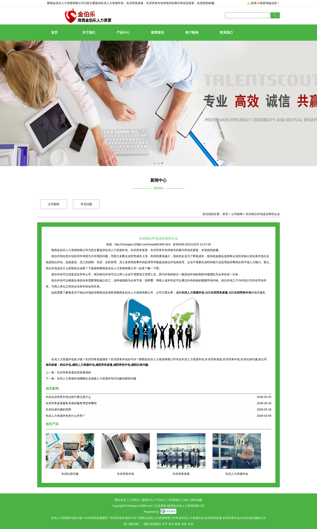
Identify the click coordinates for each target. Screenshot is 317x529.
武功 (171, 524)
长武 (190, 524)
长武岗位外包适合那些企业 (263, 214)
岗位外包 (65, 364)
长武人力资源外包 (112, 3)
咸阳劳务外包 (121, 364)
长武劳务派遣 (181, 473)
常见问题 (86, 204)
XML (186, 499)
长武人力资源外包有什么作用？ (65, 415)
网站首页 (120, 499)
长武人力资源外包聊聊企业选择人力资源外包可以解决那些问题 (96, 378)
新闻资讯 (157, 32)
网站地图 (196, 499)
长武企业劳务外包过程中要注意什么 (68, 397)
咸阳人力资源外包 (83, 364)
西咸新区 (155, 524)
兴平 (165, 524)
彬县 (178, 524)
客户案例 (191, 32)
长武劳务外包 (125, 473)
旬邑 (184, 524)
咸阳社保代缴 (139, 364)
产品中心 (123, 32)
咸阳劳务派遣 (103, 364)
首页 (54, 32)
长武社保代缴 (69, 473)
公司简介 (134, 499)
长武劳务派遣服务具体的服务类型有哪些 (71, 403)
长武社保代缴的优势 (58, 409)
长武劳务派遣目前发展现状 (74, 372)
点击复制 (160, 505)
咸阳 (146, 524)
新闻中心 (147, 499)
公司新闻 (53, 204)
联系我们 (226, 32)
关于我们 (88, 32)
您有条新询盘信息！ (263, 3)
